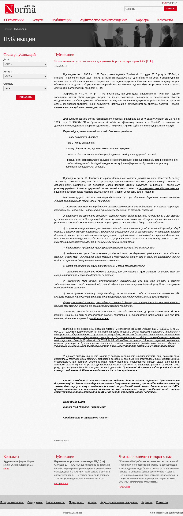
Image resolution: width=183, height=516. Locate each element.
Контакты (165, 20)
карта (6, 468)
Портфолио (76, 502)
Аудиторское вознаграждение (103, 20)
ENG (174, 3)
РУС (164, 3)
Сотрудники (35, 502)
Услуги (37, 20)
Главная (8, 29)
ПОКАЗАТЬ (26, 97)
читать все (124, 487)
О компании (14, 20)
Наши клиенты (55, 502)
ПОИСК (170, 8)
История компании (12, 502)
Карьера (142, 20)
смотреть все (61, 483)
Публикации (62, 20)
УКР (169, 3)
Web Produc (175, 512)
